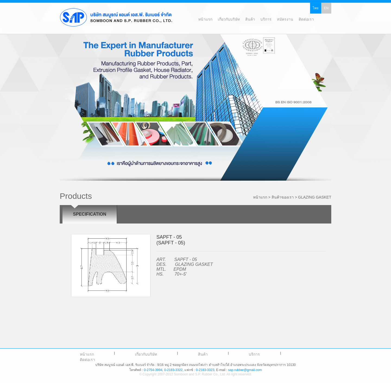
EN (326, 8)
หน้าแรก (87, 354)
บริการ (254, 354)
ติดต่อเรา (87, 360)
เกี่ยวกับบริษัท (146, 354)
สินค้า (203, 354)
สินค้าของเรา (283, 197)
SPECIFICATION (89, 214)
